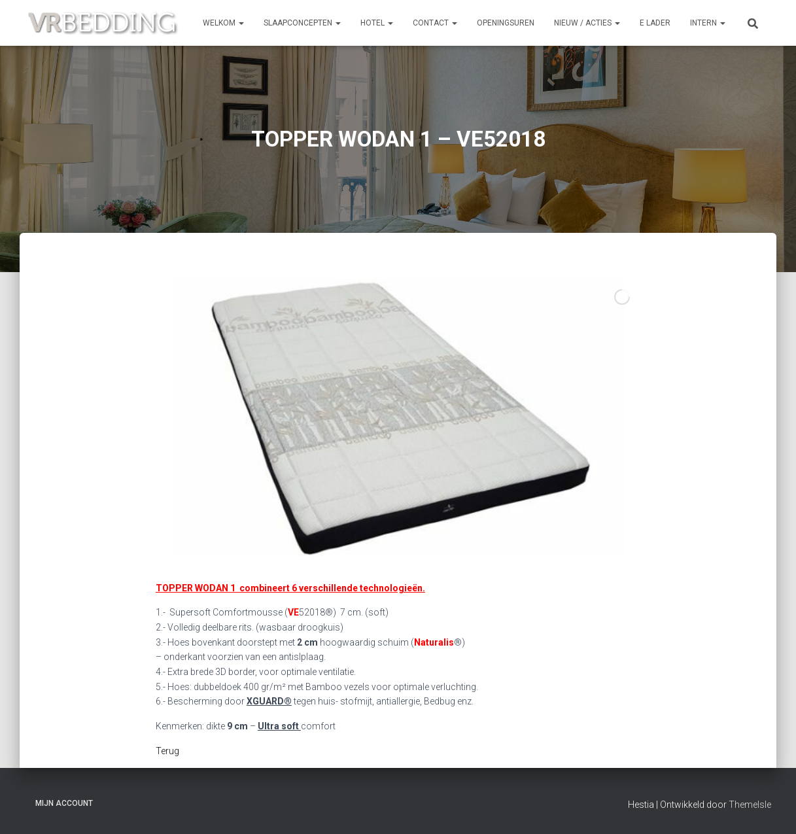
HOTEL (376, 22)
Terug (167, 751)
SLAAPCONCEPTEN (302, 22)
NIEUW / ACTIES (587, 22)
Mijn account (64, 803)
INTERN (707, 22)
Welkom (223, 22)
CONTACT (435, 22)
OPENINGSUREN (505, 22)
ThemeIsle (750, 804)
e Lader (655, 22)
